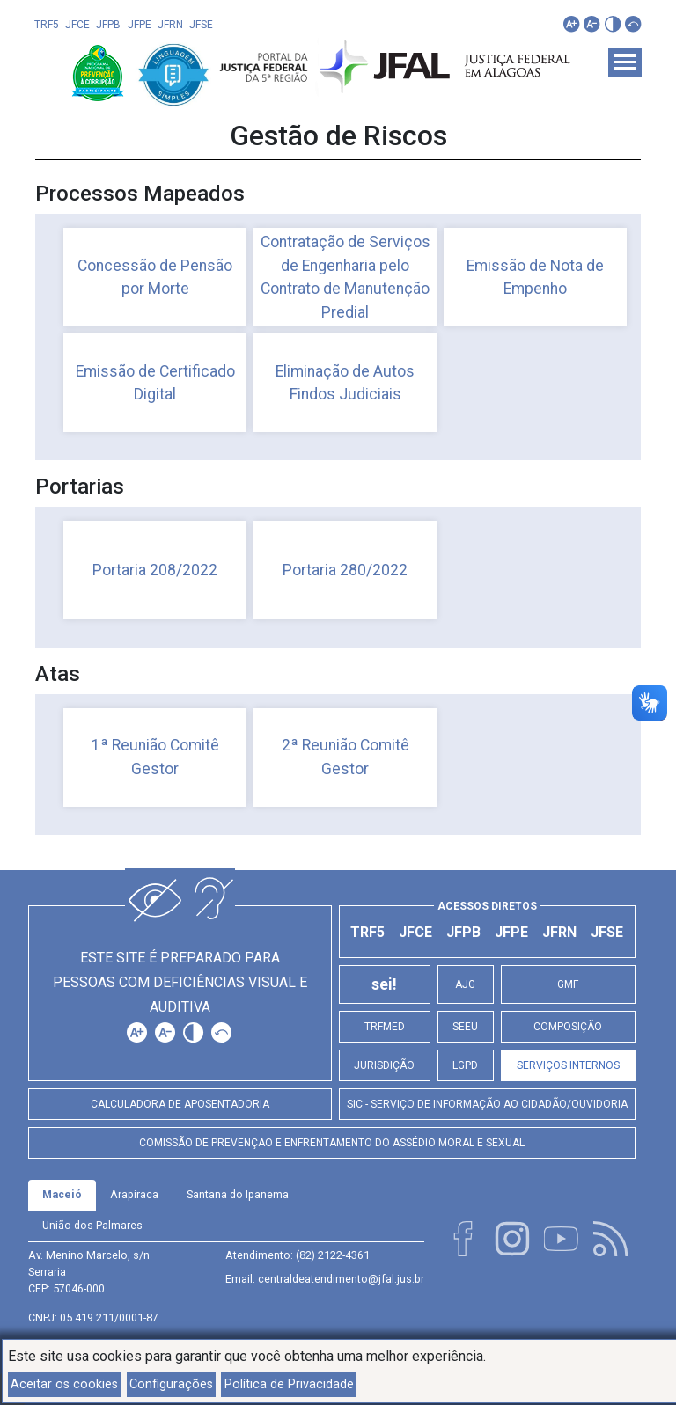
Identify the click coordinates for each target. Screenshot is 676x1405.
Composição (567, 1027)
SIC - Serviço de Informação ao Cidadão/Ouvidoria (487, 1104)
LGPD (465, 1065)
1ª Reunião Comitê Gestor (155, 756)
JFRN (170, 24)
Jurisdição (384, 1065)
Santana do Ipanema (238, 1194)
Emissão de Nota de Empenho (535, 277)
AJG (465, 984)
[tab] (62, 1195)
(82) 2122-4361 (333, 1255)
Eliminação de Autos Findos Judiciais (345, 382)
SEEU (465, 1027)
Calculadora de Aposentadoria (180, 1104)
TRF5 (46, 24)
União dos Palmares (92, 1225)
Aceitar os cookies (64, 1384)
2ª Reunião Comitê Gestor (345, 756)
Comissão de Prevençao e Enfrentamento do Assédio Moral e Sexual (332, 1143)
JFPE (139, 24)
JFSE (201, 24)
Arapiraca (134, 1194)
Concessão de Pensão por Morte (154, 277)
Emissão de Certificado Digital (155, 382)
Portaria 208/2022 (154, 570)
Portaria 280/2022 (345, 570)
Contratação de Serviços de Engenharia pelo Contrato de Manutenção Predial (345, 276)
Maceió (62, 1194)
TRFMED (384, 1027)
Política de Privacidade (289, 1384)
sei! (384, 984)
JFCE (77, 24)
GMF (567, 984)
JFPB (108, 24)
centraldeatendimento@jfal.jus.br (341, 1278)
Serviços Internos (568, 1065)
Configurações (171, 1384)
